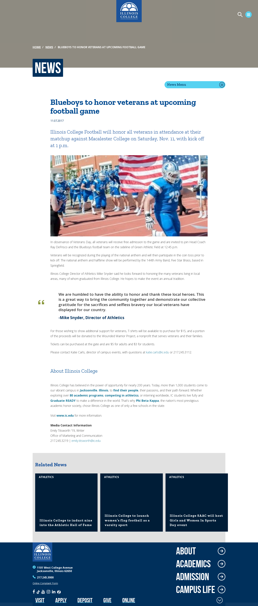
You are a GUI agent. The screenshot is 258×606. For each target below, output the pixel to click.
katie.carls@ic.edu (157, 352)
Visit (39, 600)
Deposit (84, 600)
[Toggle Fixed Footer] (219, 600)
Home (37, 47)
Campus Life (195, 589)
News (49, 47)
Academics (193, 564)
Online (128, 600)
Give (107, 600)
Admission (192, 577)
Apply (61, 600)
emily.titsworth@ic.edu (86, 441)
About (186, 551)
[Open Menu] (217, 15)
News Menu (176, 84)
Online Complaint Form (45, 583)
